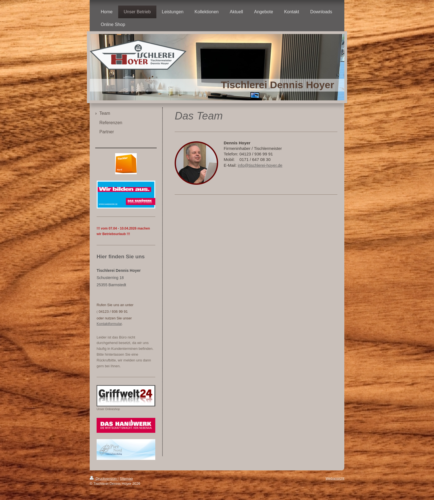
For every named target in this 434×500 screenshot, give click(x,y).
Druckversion (104, 478)
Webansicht (335, 478)
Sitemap (126, 478)
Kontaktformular (109, 324)
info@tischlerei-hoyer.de (260, 165)
